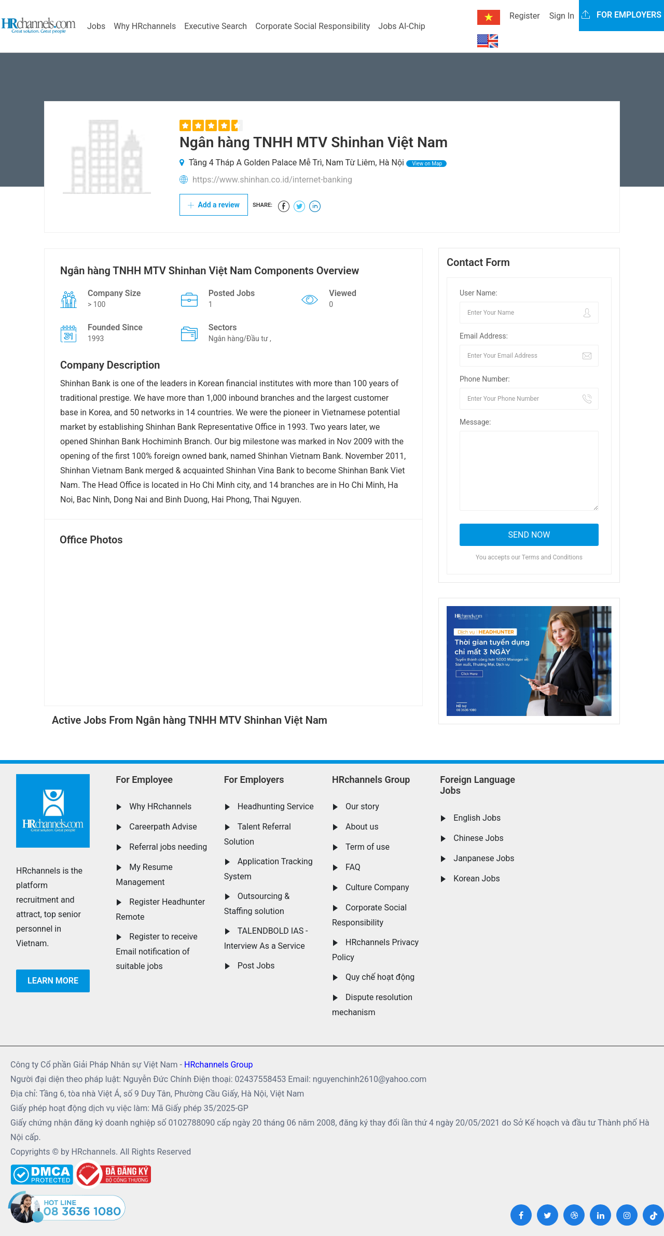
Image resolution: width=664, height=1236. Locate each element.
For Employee (144, 779)
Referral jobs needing (168, 847)
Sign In (561, 16)
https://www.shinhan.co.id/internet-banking (272, 180)
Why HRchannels (145, 26)
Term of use (367, 847)
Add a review (214, 205)
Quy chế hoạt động (379, 977)
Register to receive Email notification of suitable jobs (156, 951)
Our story (362, 806)
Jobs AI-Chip (401, 26)
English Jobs (477, 818)
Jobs (96, 26)
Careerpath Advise (163, 827)
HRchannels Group (371, 779)
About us (362, 827)
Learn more (52, 981)
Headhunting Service (276, 806)
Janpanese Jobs (483, 858)
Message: (475, 422)
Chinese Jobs (478, 838)
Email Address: (484, 336)
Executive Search (215, 26)
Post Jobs (256, 966)
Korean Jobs (476, 878)
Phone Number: (485, 379)
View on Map (426, 163)
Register (524, 16)
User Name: (478, 293)
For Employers (254, 779)
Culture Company (377, 887)
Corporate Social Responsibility (312, 26)
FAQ (353, 867)
